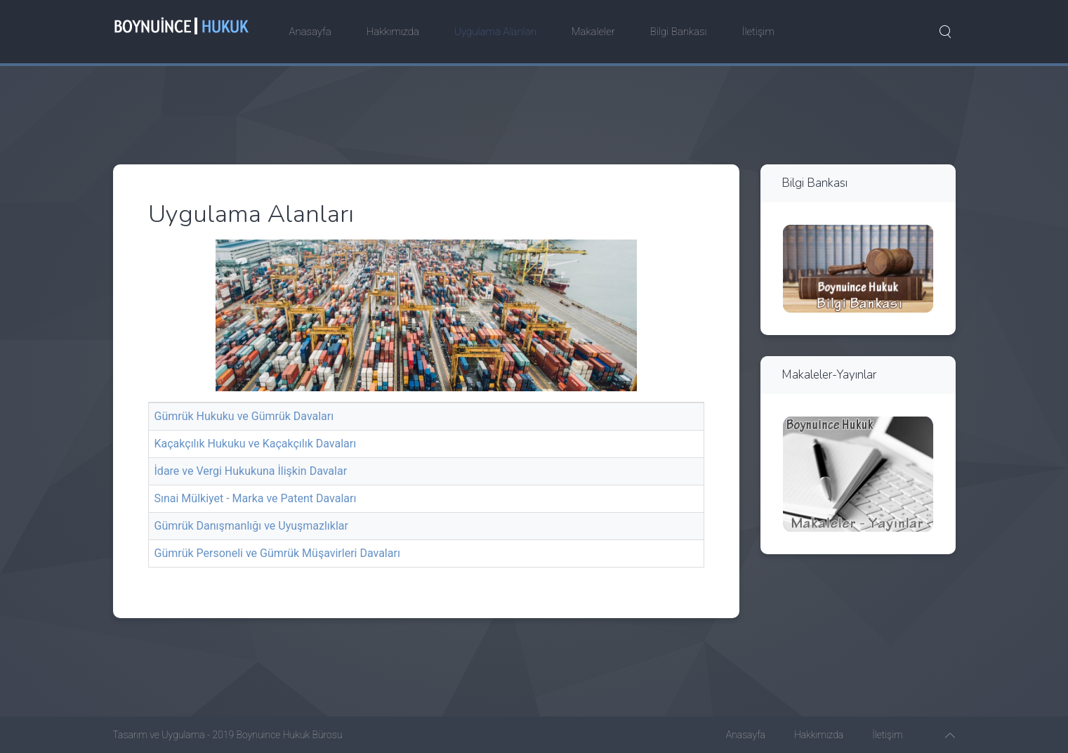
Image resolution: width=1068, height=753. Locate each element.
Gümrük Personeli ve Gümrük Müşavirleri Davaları (277, 553)
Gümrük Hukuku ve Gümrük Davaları (244, 416)
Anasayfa (310, 31)
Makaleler (593, 31)
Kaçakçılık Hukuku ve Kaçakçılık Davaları (255, 443)
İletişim (758, 31)
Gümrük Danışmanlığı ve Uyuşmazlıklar (251, 525)
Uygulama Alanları (495, 31)
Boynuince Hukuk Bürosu (290, 734)
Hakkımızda (393, 31)
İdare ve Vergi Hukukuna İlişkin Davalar (251, 471)
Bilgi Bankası (678, 31)
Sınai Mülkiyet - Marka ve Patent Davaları (255, 498)
